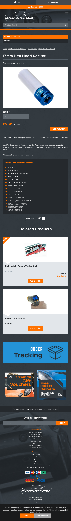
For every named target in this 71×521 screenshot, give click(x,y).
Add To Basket (35, 281)
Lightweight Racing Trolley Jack (21, 266)
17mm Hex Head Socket (46, 49)
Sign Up (62, 423)
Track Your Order (35, 441)
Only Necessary (43, 516)
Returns (35, 443)
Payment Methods (35, 436)
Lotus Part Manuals (35, 448)
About (35, 461)
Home (5, 49)
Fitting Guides (35, 454)
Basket (35, 7)
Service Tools (32, 49)
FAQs (35, 457)
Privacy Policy (35, 434)
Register (53, 2)
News (35, 459)
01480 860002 (18, 409)
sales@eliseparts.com (34, 409)
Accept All (26, 516)
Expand (7, 41)
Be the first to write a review (14, 63)
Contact (35, 463)
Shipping (36, 439)
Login (17, 2)
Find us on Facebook (51, 409)
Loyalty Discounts (35, 445)
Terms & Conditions (35, 432)
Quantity (6, 112)
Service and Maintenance (17, 49)
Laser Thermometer (15, 318)
